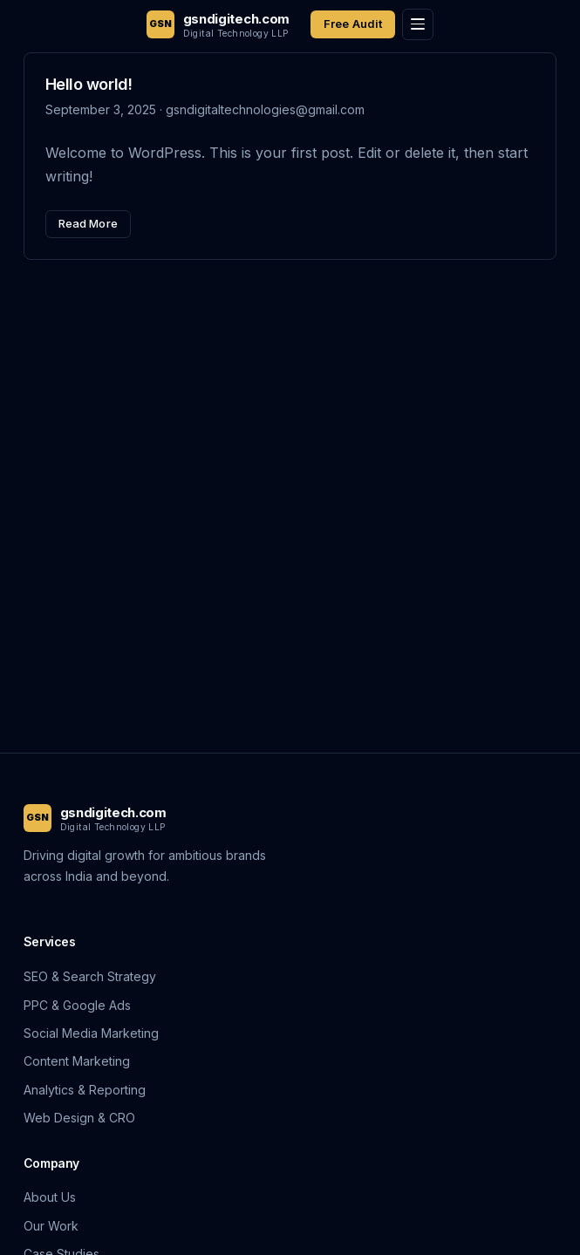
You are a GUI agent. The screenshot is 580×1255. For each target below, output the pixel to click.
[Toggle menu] (417, 24)
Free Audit (353, 24)
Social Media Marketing (91, 1033)
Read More (88, 223)
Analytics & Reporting (85, 1089)
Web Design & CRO (79, 1117)
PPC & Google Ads (77, 1005)
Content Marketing (77, 1061)
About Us (50, 1197)
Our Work (51, 1225)
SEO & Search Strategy (90, 976)
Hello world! (89, 84)
